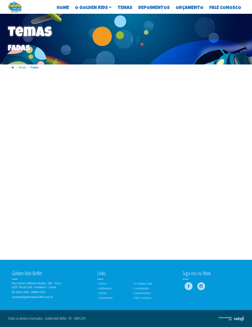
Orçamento (105, 297)
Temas (22, 67)
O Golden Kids (142, 283)
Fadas (34, 67)
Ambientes (104, 288)
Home (101, 283)
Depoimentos (141, 293)
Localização (140, 288)
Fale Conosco (141, 297)
